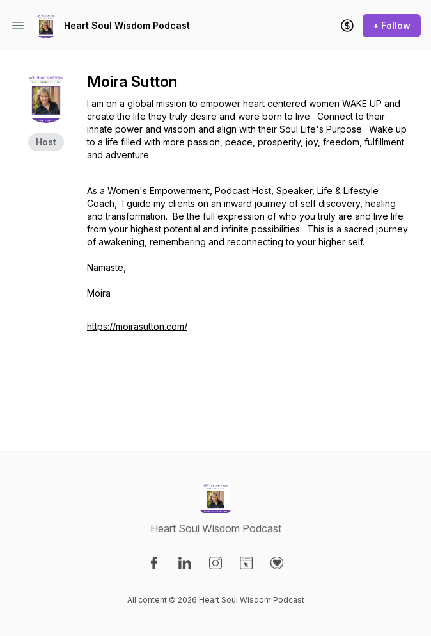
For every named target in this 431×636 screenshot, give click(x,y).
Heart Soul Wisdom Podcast (127, 25)
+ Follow (392, 25)
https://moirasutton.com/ (137, 326)
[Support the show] (347, 25)
